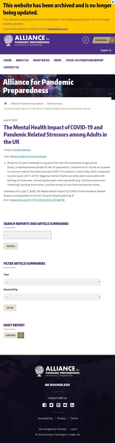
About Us (22, 60)
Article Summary (54, 103)
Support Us (105, 50)
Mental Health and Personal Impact (28, 156)
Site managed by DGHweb (52, 428)
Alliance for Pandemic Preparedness (27, 103)
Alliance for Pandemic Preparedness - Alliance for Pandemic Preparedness (28, 40)
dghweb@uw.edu (57, 29)
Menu (111, 93)
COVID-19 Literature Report (84, 60)
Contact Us (11, 67)
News (58, 60)
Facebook (46, 404)
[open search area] (85, 40)
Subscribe (11, 335)
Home (8, 60)
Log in (74, 428)
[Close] (113, 2)
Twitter (52, 404)
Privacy (61, 418)
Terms (74, 418)
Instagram (59, 404)
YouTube (66, 404)
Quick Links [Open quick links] (104, 40)
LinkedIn (73, 404)
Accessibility (45, 418)
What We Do (41, 60)
